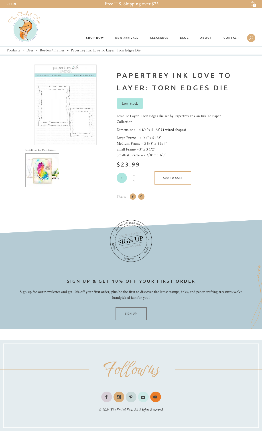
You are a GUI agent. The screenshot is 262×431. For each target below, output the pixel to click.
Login (11, 4)
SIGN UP (131, 313)
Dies (29, 50)
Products (13, 50)
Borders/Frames (52, 50)
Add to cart (173, 178)
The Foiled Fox (121, 409)
